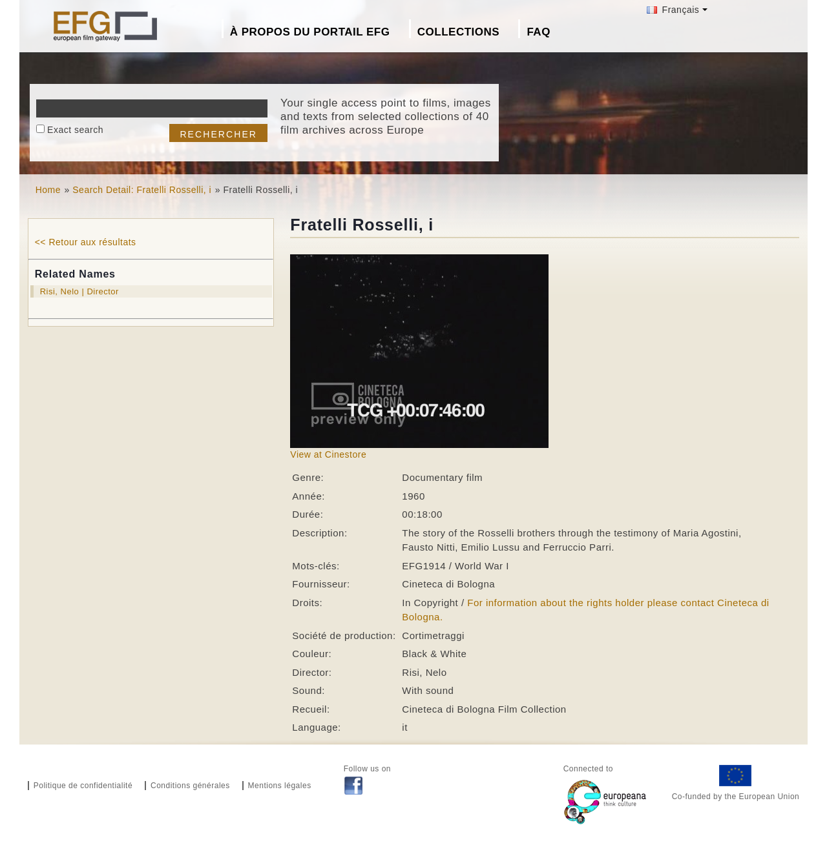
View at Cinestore (328, 454)
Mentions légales (279, 785)
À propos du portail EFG (310, 32)
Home (48, 190)
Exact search (75, 130)
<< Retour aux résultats (85, 242)
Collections (458, 32)
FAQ (538, 32)
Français (673, 10)
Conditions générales (190, 785)
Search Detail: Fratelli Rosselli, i (141, 190)
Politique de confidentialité (83, 785)
